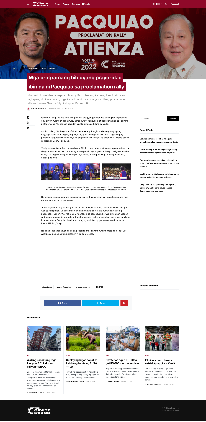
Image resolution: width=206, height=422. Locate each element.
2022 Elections (33, 68)
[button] (28, 4)
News (44, 68)
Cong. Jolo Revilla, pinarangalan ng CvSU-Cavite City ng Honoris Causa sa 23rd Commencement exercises (158, 188)
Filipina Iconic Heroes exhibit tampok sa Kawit (160, 362)
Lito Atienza (47, 287)
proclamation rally (84, 287)
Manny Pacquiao (64, 287)
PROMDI (99, 287)
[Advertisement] (86, 261)
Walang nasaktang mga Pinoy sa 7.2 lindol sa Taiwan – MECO (41, 364)
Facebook (175, 4)
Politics (52, 68)
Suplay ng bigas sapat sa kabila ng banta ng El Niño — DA (82, 364)
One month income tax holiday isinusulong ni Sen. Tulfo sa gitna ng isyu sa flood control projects (159, 164)
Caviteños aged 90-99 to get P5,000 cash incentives (123, 362)
